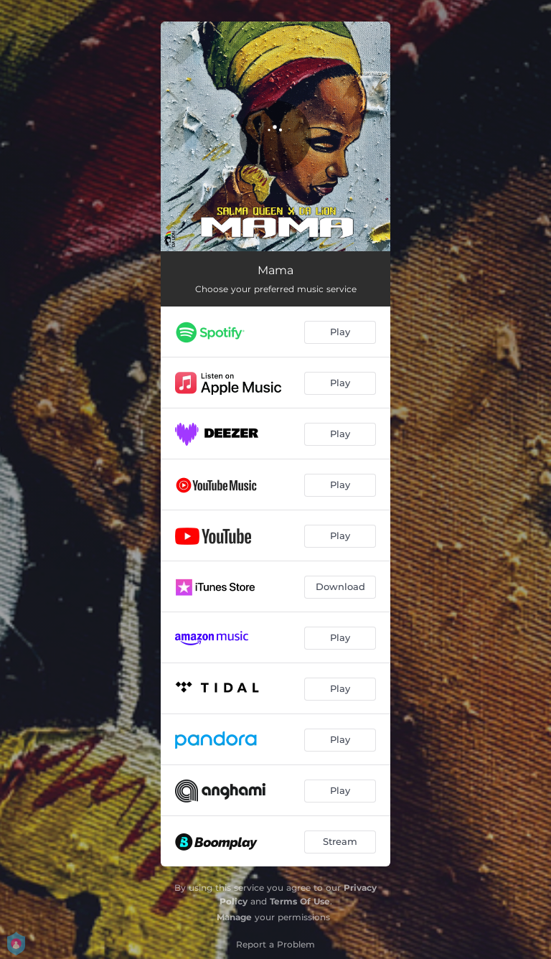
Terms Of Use (300, 901)
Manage (234, 917)
